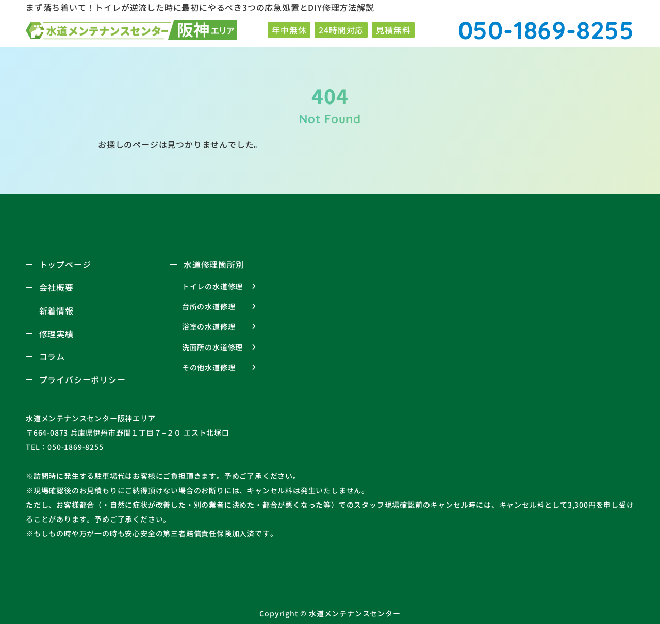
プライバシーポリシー (82, 379)
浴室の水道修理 (209, 326)
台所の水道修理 (209, 306)
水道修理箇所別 (214, 264)
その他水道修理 (209, 367)
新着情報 (56, 310)
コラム (52, 356)
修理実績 (56, 333)
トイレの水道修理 (212, 286)
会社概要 (56, 287)
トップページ (65, 264)
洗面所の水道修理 (212, 347)
